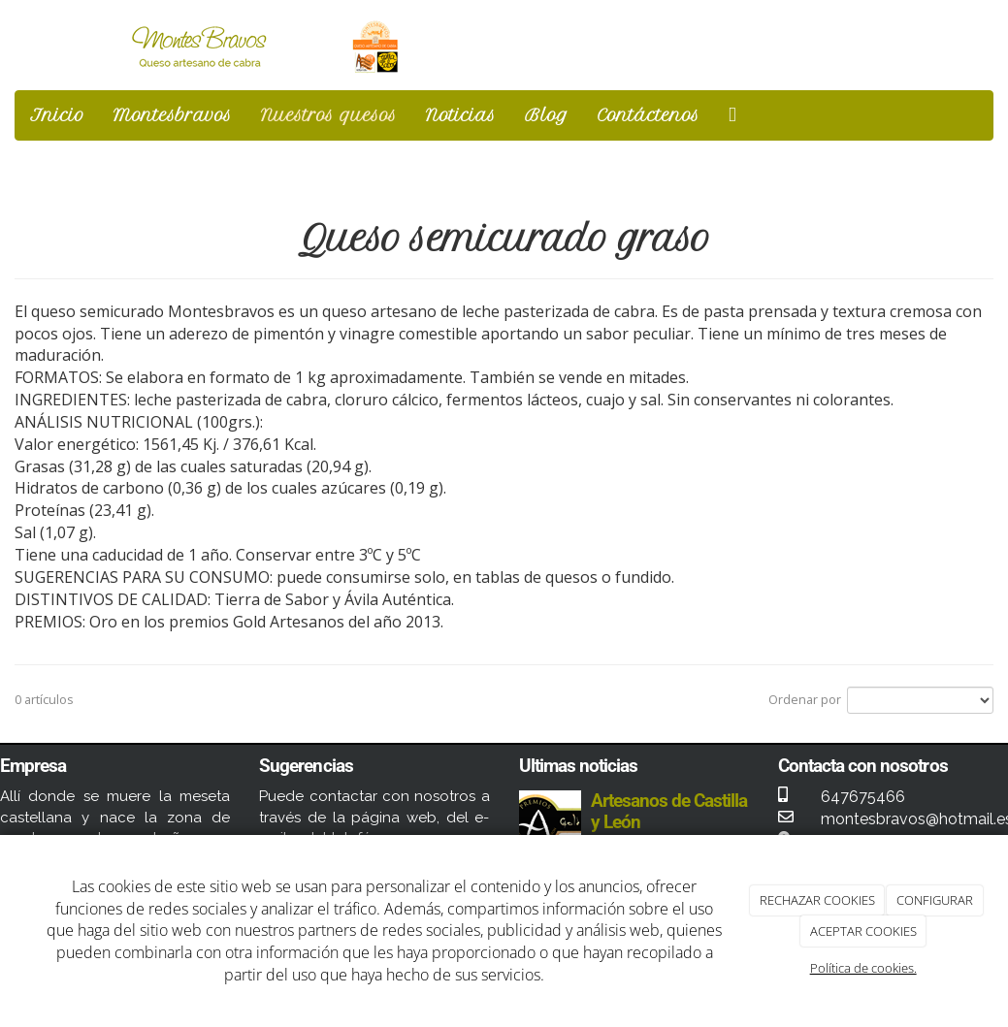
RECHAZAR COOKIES (817, 900)
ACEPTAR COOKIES (863, 931)
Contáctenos (648, 115)
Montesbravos (173, 115)
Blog (547, 115)
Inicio (57, 115)
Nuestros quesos (329, 115)
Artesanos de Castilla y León (669, 810)
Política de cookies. (863, 968)
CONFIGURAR (934, 900)
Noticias (461, 115)
